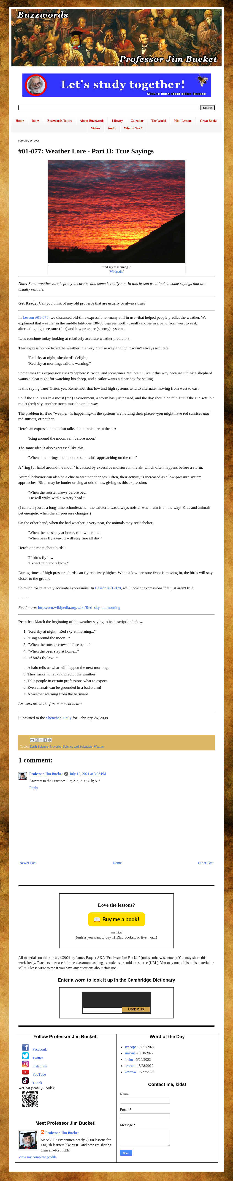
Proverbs (55, 746)
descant (130, 1066)
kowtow (130, 1072)
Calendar (137, 120)
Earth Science (39, 746)
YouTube (39, 1074)
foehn (129, 1059)
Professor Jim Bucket (46, 774)
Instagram (40, 1066)
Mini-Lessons (183, 120)
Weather (99, 746)
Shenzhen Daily (59, 718)
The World (158, 120)
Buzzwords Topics (59, 120)
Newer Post (27, 863)
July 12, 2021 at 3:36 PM (88, 774)
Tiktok (37, 1083)
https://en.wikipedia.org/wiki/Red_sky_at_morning (79, 607)
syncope (130, 1047)
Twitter (38, 1058)
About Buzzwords (92, 120)
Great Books (208, 120)
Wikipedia (116, 271)
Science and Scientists (77, 746)
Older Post (206, 863)
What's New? (133, 128)
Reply (33, 788)
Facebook (40, 1049)
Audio (112, 128)
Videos (95, 128)
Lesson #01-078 (108, 588)
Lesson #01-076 (36, 317)
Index (35, 120)
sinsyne (130, 1053)
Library (117, 120)
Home (20, 120)
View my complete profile (37, 1157)
